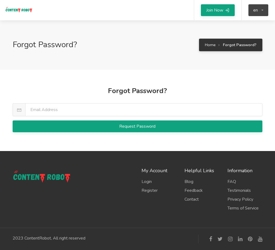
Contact (191, 199)
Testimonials (239, 190)
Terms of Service (243, 208)
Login (147, 182)
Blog (188, 182)
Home (210, 44)
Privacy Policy (240, 199)
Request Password (138, 126)
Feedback (193, 190)
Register (150, 190)
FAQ (231, 182)
